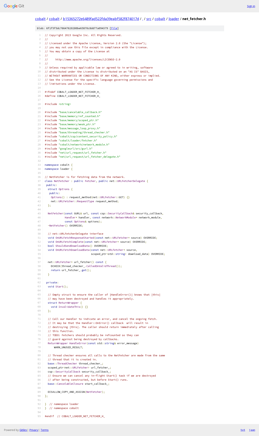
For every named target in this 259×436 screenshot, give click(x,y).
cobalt (40, 18)
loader (174, 18)
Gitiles (23, 430)
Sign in (251, 6)
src (148, 18)
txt (242, 430)
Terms (44, 430)
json (252, 430)
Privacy (33, 430)
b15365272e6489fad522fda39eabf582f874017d (101, 18)
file (114, 28)
